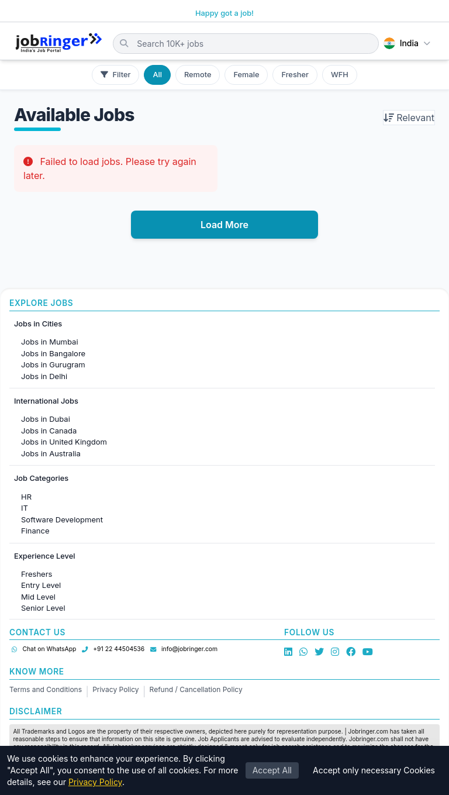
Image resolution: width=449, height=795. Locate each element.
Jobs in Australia (51, 453)
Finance (35, 530)
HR (26, 496)
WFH (339, 74)
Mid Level (38, 596)
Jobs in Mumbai (49, 341)
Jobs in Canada (49, 430)
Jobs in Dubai (45, 419)
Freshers (36, 574)
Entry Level (41, 585)
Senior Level (43, 607)
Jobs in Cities (38, 323)
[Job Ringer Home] (58, 43)
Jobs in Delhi (44, 376)
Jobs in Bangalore (53, 353)
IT (24, 507)
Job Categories (41, 478)
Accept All (272, 771)
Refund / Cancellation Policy (196, 689)
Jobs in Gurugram (53, 364)
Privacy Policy (115, 689)
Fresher (294, 74)
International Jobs (46, 401)
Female (246, 74)
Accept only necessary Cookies (374, 771)
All (157, 74)
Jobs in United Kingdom (64, 441)
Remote (197, 74)
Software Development (62, 519)
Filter (115, 74)
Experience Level (44, 556)
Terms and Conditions (45, 689)
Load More (224, 224)
